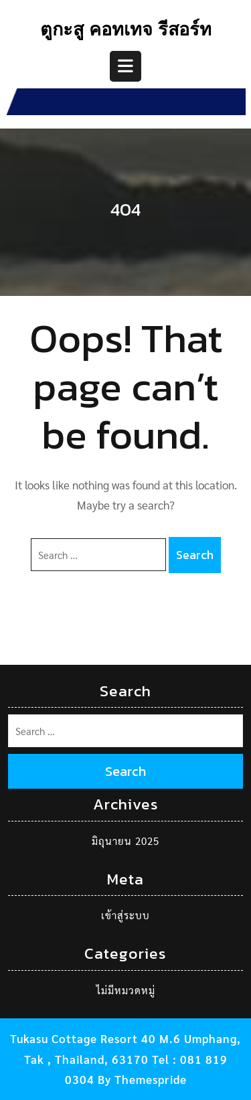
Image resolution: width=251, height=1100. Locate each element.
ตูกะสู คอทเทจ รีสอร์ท (126, 31)
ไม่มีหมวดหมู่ (125, 990)
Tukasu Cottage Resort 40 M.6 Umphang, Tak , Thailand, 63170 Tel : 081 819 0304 (125, 1059)
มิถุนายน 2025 (125, 840)
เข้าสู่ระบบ (125, 915)
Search (195, 555)
